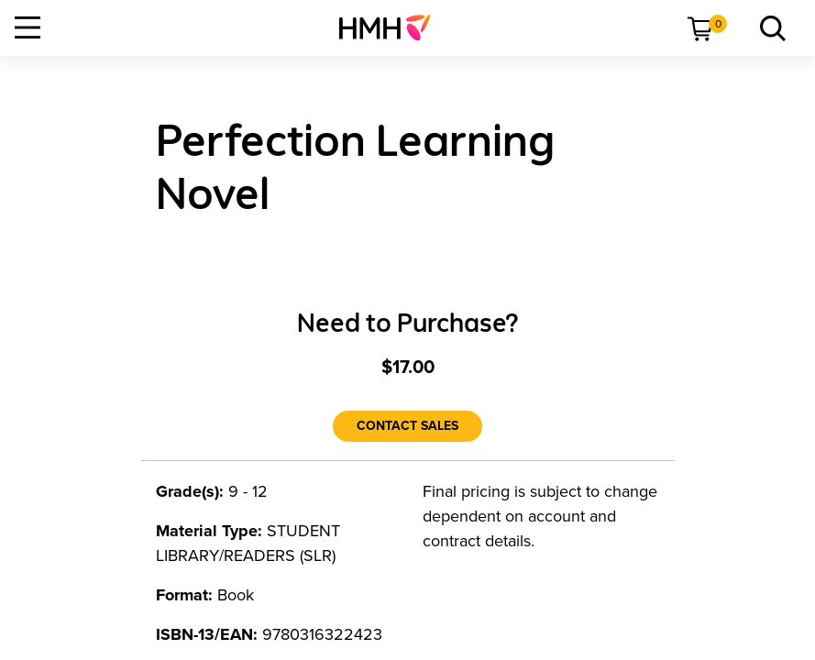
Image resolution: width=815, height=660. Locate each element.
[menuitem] (392, 27)
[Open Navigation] (27, 27)
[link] (392, 27)
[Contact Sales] (407, 426)
